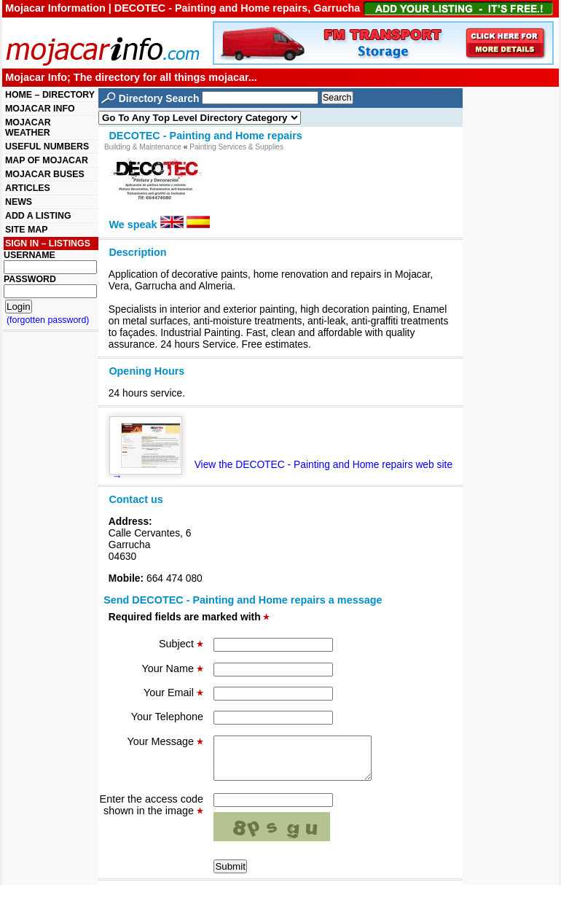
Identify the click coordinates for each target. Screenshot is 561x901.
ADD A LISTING (38, 216)
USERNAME (29, 255)
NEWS (18, 202)
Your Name (172, 668)
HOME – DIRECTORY (50, 95)
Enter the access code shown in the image (151, 813)
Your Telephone (167, 716)
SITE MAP (26, 230)
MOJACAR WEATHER (28, 127)
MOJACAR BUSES (45, 174)
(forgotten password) (48, 320)
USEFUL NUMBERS (47, 146)
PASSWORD (30, 279)
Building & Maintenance (142, 147)
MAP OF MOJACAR (46, 160)
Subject (181, 644)
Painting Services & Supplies (236, 147)
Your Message (165, 741)
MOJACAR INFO (40, 109)
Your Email (173, 692)
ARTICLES (27, 188)
